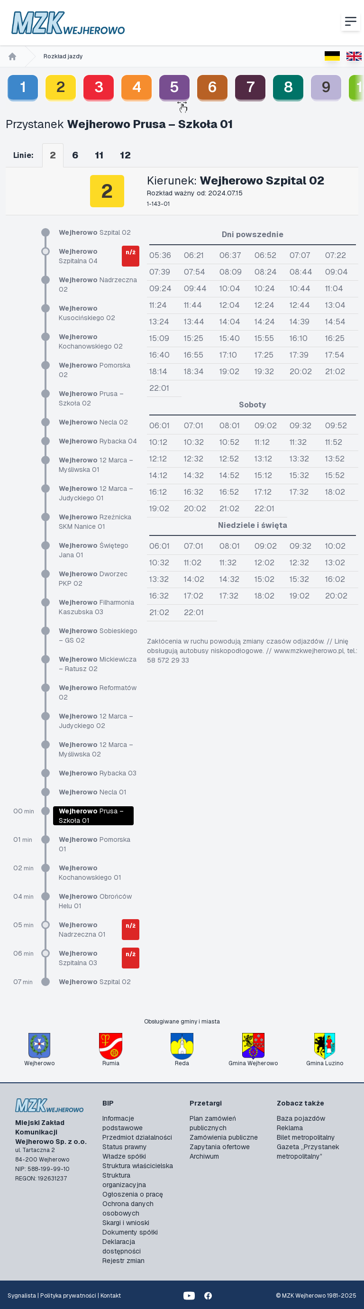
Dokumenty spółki (130, 1232)
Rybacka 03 (97, 773)
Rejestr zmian (123, 1260)
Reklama (290, 1128)
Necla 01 (93, 792)
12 (125, 155)
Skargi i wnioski (125, 1222)
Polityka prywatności (68, 1296)
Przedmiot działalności (137, 1137)
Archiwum (204, 1156)
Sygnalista (22, 1296)
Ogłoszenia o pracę (132, 1194)
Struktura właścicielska (137, 1166)
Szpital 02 (95, 232)
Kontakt (110, 1296)
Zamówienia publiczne (224, 1137)
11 (99, 155)
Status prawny (124, 1147)
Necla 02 (93, 422)
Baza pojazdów (301, 1118)
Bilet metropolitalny (306, 1137)
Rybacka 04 (98, 441)
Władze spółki (124, 1156)
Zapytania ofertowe (220, 1147)
